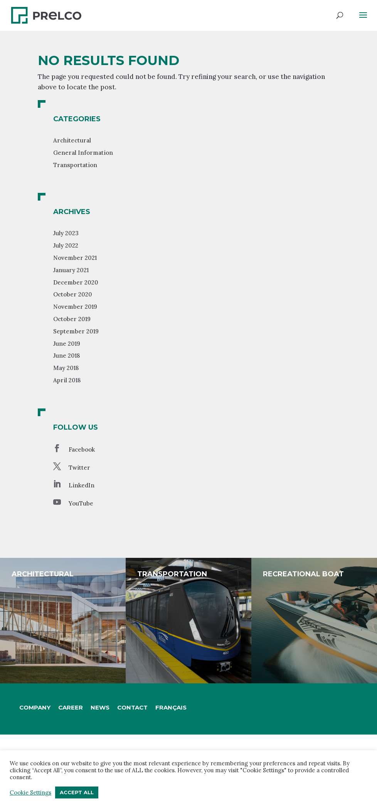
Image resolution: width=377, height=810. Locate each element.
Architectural (72, 140)
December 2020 (75, 282)
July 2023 (66, 233)
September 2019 (76, 331)
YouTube (81, 503)
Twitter (79, 467)
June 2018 (66, 355)
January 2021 (71, 270)
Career (70, 707)
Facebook (82, 449)
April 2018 (67, 380)
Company (34, 707)
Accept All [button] (77, 792)
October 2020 (72, 294)
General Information (83, 152)
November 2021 (75, 257)
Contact (132, 707)
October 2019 (72, 319)
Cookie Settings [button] (30, 792)
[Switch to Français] (171, 708)
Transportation (75, 165)
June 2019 (66, 343)
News (100, 707)
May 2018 (66, 368)
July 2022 (65, 245)
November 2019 (75, 306)
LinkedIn (81, 485)
